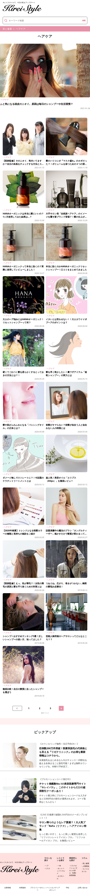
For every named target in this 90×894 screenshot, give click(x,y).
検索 (84, 20)
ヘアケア (20, 28)
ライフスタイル (85, 870)
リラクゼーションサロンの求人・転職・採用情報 (73, 870)
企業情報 (7, 887)
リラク (47, 868)
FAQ (67, 887)
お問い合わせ (82, 887)
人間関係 (86, 866)
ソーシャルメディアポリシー (52, 888)
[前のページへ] (17, 708)
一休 (59, 866)
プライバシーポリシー (37, 888)
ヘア (47, 866)
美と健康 (7, 28)
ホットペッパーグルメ (61, 870)
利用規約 (22, 887)
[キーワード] (45, 20)
